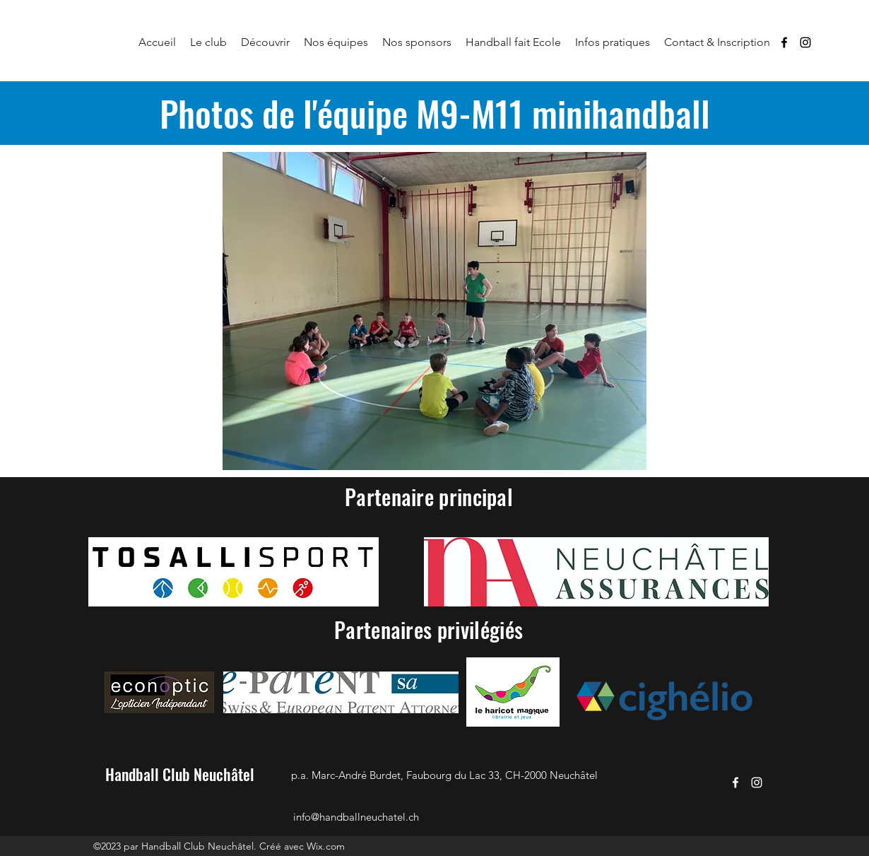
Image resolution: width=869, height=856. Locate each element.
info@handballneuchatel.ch (356, 816)
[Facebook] (784, 42)
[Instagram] (805, 42)
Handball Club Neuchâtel (179, 774)
